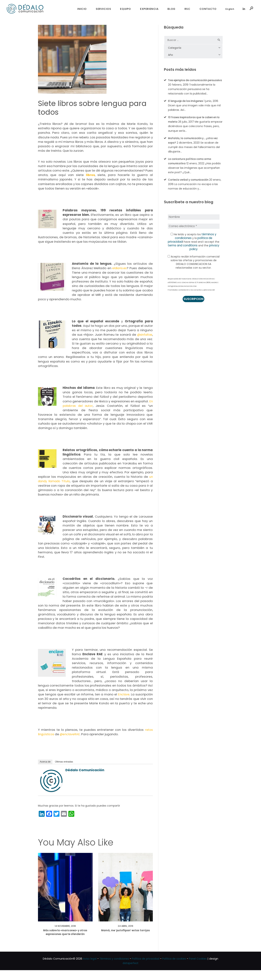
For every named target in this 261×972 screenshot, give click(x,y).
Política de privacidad (146, 960)
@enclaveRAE (71, 734)
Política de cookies (176, 960)
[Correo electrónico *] (194, 230)
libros (90, 175)
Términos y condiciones (113, 960)
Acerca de (45, 761)
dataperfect (130, 965)
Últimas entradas (64, 761)
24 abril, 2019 (125, 926)
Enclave (123, 694)
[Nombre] (194, 221)
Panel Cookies (201, 960)
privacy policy (206, 249)
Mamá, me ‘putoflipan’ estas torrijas (125, 933)
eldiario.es (119, 268)
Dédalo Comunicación (84, 770)
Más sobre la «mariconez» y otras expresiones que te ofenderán (65, 933)
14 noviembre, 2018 (65, 926)
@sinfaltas (143, 334)
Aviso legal (86, 960)
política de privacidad (204, 242)
